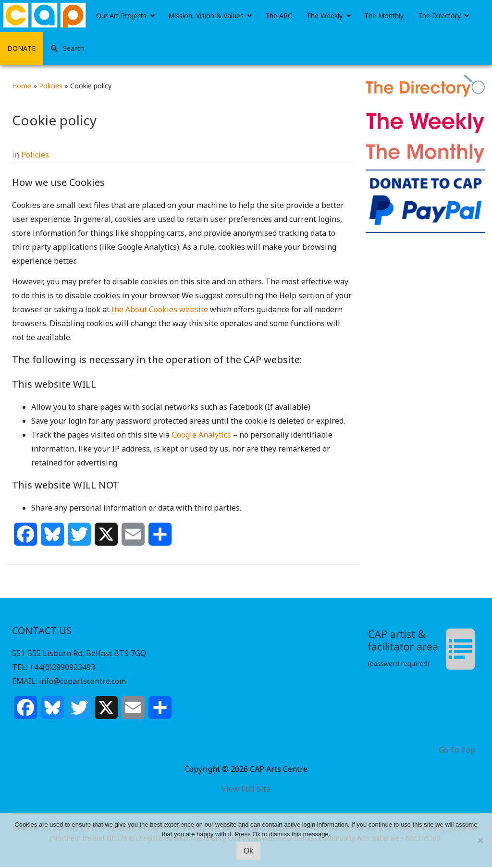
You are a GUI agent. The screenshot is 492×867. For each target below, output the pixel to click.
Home (21, 85)
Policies (50, 85)
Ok (248, 851)
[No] (480, 840)
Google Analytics (201, 434)
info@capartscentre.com (82, 681)
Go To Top (457, 750)
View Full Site (246, 788)
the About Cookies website (159, 309)
